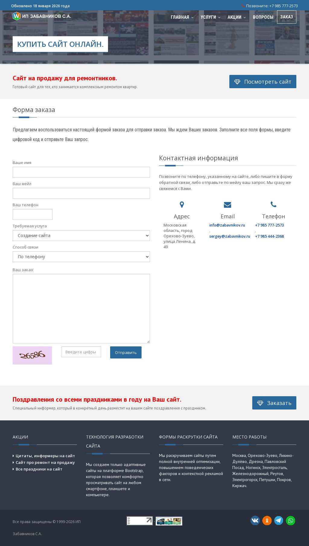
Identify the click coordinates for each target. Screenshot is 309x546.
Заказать (274, 402)
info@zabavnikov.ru (227, 225)
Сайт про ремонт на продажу (45, 462)
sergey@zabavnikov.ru (229, 236)
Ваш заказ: (23, 269)
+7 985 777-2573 (283, 5)
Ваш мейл (22, 183)
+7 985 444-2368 (269, 236)
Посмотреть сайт (262, 81)
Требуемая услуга (30, 226)
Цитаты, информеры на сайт (45, 455)
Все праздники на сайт (39, 469)
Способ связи (25, 247)
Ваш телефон (25, 204)
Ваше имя (22, 162)
